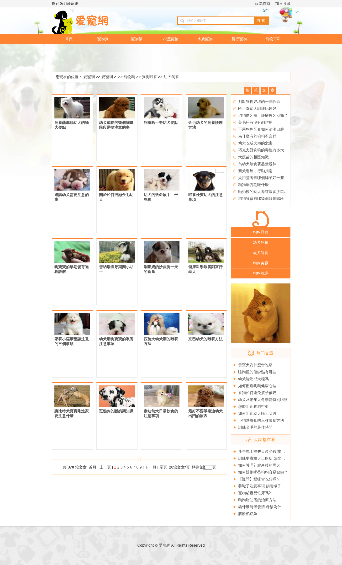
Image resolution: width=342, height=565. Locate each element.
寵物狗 (103, 39)
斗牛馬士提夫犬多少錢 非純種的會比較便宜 (275, 451)
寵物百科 (273, 39)
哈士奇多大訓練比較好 (257, 109)
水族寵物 (205, 39)
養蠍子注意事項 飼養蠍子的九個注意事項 (273, 486)
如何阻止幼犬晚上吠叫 (257, 413)
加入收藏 (282, 3)
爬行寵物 (239, 39)
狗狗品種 (260, 232)
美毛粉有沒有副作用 (255, 122)
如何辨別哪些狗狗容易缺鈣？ (263, 472)
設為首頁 (262, 3)
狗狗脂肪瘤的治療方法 (257, 500)
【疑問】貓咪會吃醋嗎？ (259, 479)
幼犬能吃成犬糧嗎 (253, 379)
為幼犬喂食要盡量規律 (257, 164)
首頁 (69, 39)
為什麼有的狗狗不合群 (257, 136)
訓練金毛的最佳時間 (255, 427)
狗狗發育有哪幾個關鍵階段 (261, 199)
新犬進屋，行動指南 (255, 171)
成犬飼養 (260, 253)
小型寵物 (171, 39)
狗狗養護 (260, 273)
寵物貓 (136, 39)
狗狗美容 (260, 263)
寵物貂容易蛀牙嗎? (254, 493)
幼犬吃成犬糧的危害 (255, 143)
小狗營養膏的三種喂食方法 (261, 420)
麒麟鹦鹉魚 (247, 514)
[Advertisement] (167, 58)
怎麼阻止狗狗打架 (253, 407)
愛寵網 (89, 77)
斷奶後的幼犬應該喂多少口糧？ (265, 192)
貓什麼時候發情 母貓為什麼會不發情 (269, 507)
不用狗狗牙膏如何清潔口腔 (261, 129)
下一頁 (150, 467)
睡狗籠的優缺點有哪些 (257, 372)
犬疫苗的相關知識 (253, 157)
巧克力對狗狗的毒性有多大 (261, 150)
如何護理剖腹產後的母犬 (259, 465)
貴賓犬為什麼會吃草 (255, 365)
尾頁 (163, 467)
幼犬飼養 (171, 77)
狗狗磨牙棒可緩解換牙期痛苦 (263, 115)
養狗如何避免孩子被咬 (257, 393)
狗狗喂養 (149, 77)
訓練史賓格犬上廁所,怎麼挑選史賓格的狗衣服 (277, 458)
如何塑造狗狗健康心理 (257, 386)
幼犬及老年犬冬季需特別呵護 (263, 400)
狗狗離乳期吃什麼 (253, 185)
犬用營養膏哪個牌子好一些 (261, 178)
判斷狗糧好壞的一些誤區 (259, 102)
